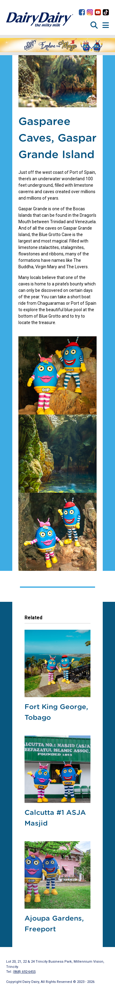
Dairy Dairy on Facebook (82, 12)
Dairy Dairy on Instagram (90, 12)
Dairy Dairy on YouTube (98, 12)
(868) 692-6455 (24, 972)
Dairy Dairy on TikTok (106, 12)
